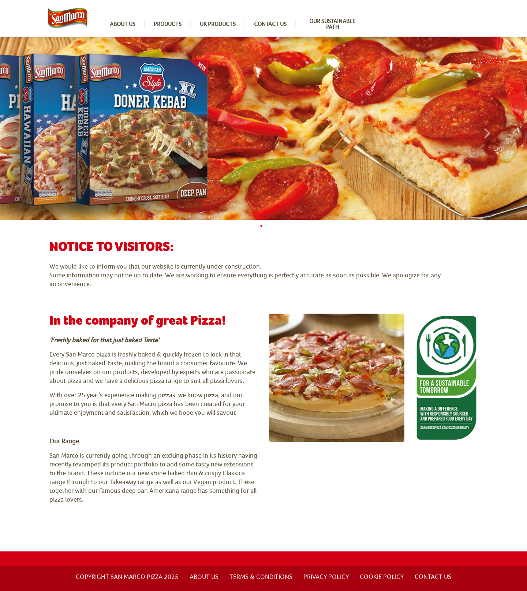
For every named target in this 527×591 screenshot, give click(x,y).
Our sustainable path (332, 24)
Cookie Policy (382, 576)
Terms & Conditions (260, 576)
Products (168, 24)
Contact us (270, 24)
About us (122, 24)
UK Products (218, 24)
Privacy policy (326, 576)
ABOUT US (204, 576)
